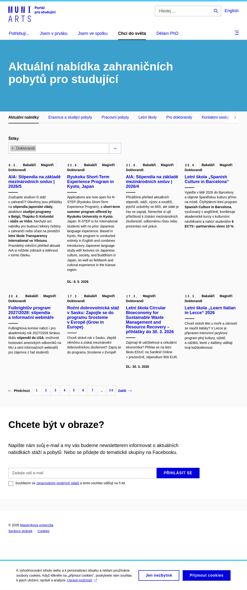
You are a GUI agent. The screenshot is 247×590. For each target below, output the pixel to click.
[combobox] (71, 149)
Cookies (43, 531)
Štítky (13, 139)
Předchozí (19, 391)
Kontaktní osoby (215, 117)
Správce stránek (20, 531)
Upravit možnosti (82, 583)
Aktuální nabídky (23, 117)
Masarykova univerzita (36, 525)
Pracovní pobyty (115, 117)
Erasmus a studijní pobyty (70, 117)
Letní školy (148, 117)
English (232, 10)
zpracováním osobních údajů (57, 483)
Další (125, 391)
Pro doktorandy (179, 117)
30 (111, 390)
